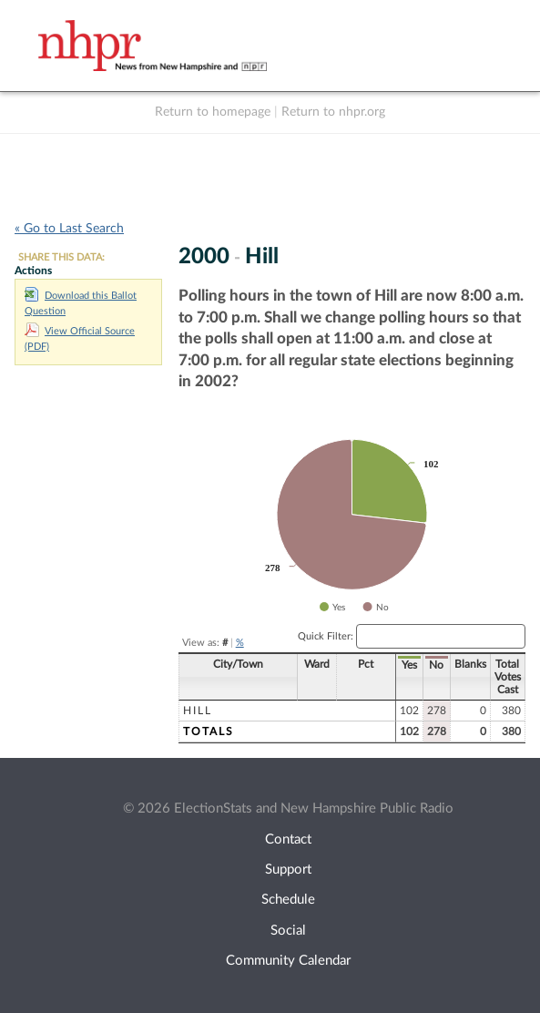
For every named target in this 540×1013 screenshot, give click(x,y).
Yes (409, 665)
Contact (288, 839)
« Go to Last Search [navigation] (69, 228)
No (436, 665)
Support (288, 869)
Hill (197, 710)
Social (288, 930)
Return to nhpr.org (333, 112)
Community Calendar (288, 960)
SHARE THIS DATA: (61, 257)
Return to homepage (212, 112)
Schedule (288, 899)
